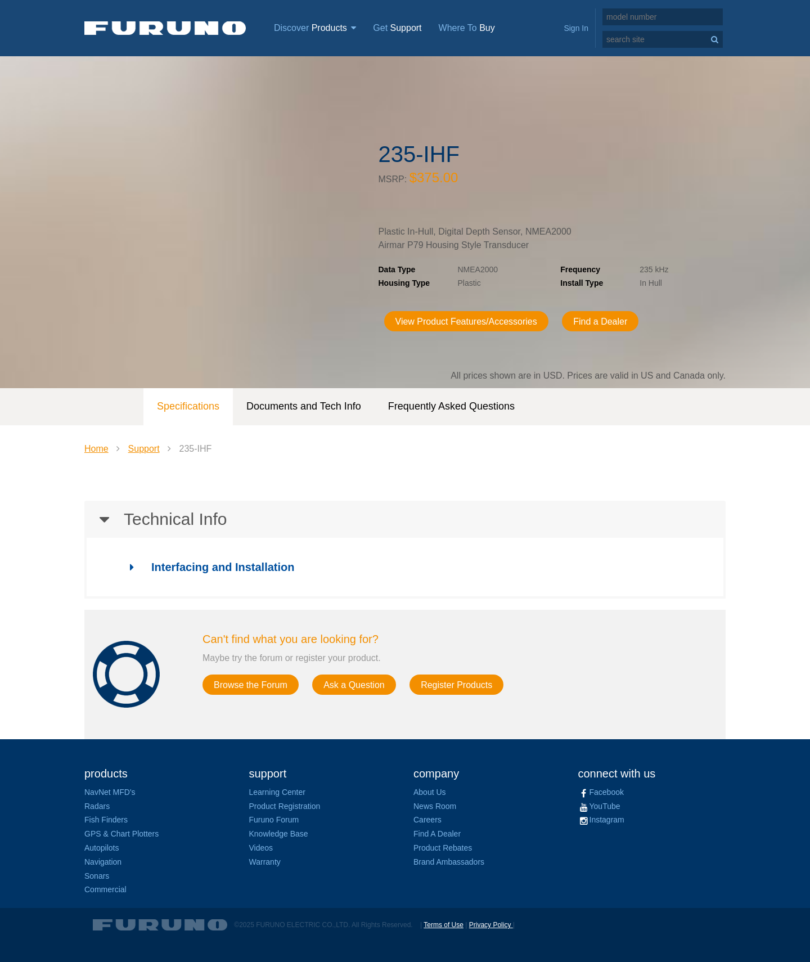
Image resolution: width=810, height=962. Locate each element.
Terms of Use (444, 925)
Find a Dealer (600, 321)
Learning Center (277, 792)
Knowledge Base (278, 833)
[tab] (405, 519)
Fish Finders (106, 819)
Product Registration (285, 806)
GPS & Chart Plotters (121, 833)
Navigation (103, 861)
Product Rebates (442, 847)
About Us (429, 792)
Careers (427, 819)
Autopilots (101, 847)
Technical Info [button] (155, 519)
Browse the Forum (250, 685)
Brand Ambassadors (448, 861)
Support (144, 448)
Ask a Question (354, 685)
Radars (97, 806)
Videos (261, 847)
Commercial (105, 889)
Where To (467, 28)
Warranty (265, 861)
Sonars (96, 875)
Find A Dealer (437, 833)
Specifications (188, 406)
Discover (315, 28)
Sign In (576, 28)
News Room (434, 806)
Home (96, 448)
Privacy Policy (491, 925)
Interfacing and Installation (206, 567)
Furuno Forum (274, 819)
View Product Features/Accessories (466, 321)
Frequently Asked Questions (451, 406)
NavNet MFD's (110, 792)
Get (397, 28)
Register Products (456, 685)
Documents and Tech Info (303, 406)
